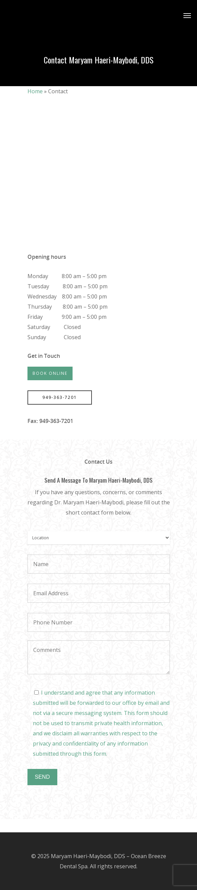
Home (35, 91)
